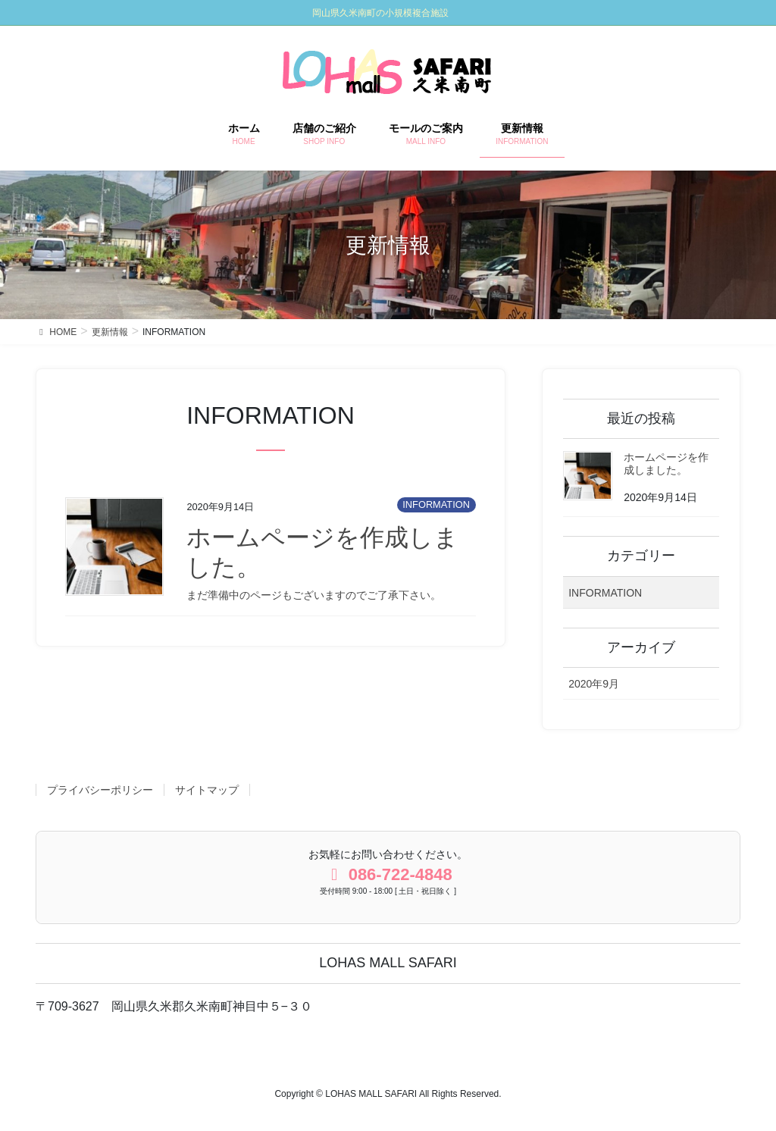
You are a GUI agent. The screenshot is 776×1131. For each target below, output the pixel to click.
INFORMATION (436, 504)
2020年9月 (593, 684)
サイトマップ (207, 790)
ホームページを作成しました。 (666, 463)
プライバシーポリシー (100, 790)
